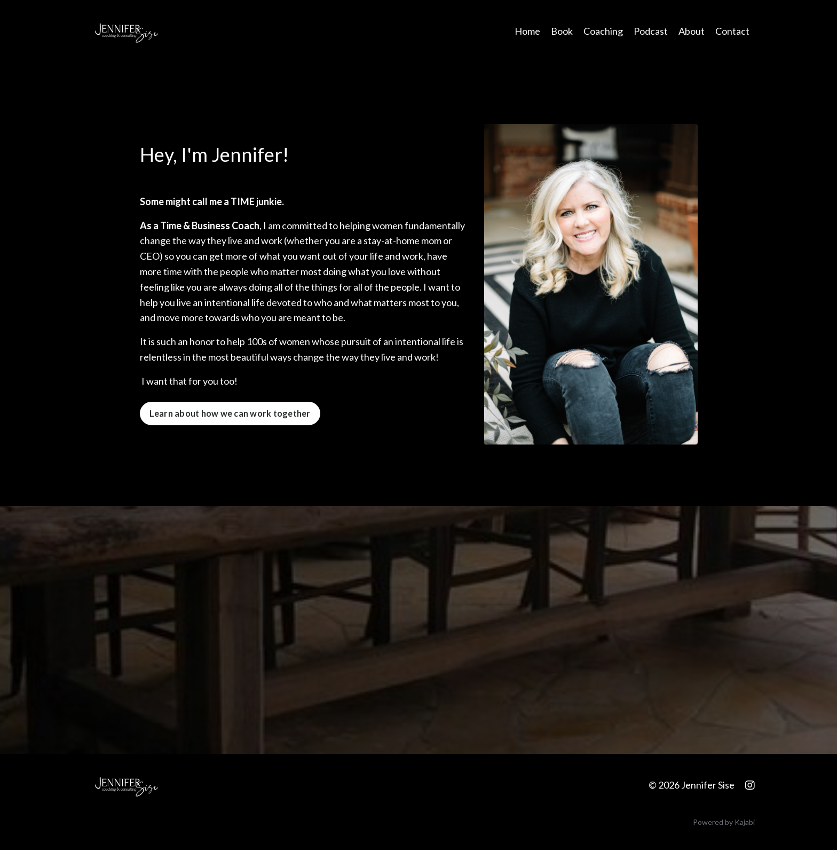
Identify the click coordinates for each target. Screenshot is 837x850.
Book (562, 31)
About (691, 31)
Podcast (651, 31)
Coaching (603, 31)
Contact (732, 31)
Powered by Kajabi (724, 821)
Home (527, 31)
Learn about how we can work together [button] (230, 413)
